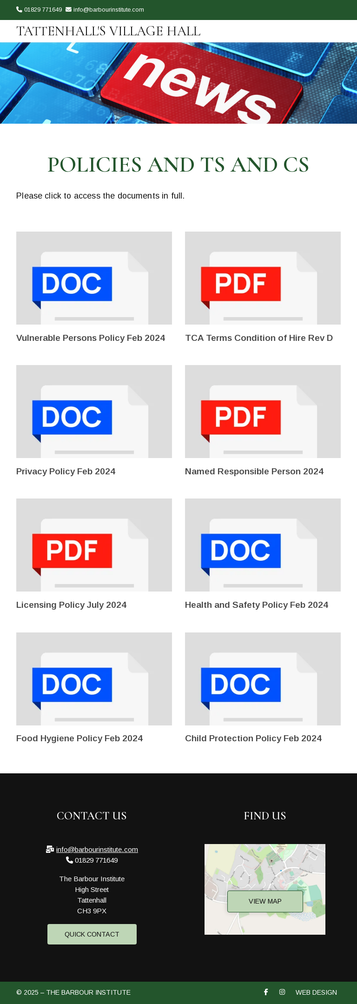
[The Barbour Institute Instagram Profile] (338, 24)
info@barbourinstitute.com (97, 849)
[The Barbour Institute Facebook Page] (326, 24)
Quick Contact (92, 934)
